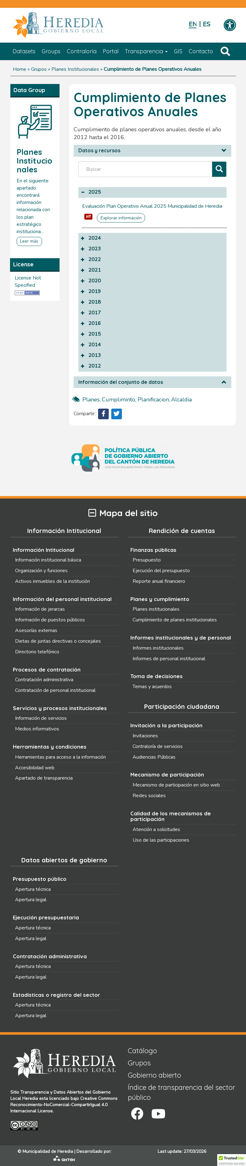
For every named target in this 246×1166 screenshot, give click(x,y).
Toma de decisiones (156, 676)
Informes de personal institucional (169, 658)
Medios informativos (37, 728)
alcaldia (181, 399)
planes (91, 399)
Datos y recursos (99, 151)
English (192, 24)
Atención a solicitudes (156, 829)
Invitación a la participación (166, 725)
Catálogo (142, 1050)
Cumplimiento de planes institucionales (175, 619)
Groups (51, 51)
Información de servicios (41, 718)
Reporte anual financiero (159, 581)
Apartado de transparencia (44, 778)
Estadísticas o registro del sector (56, 994)
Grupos (39, 69)
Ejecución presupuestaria (46, 917)
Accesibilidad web (35, 767)
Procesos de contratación (47, 669)
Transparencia (146, 51)
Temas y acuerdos (152, 686)
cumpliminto (118, 399)
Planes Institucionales (75, 69)
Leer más (29, 241)
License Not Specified (28, 282)
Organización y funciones (41, 570)
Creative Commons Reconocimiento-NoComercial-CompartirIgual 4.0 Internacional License (64, 1104)
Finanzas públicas (153, 549)
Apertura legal (30, 899)
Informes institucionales (158, 648)
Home (19, 69)
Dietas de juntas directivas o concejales (58, 641)
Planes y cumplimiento (159, 599)
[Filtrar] (219, 169)
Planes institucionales (156, 609)
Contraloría (82, 51)
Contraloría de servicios (158, 746)
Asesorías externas (36, 630)
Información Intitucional (43, 549)
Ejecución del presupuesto (161, 570)
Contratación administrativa (44, 679)
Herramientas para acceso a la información (60, 757)
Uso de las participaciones (161, 840)
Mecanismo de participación (167, 774)
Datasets (24, 51)
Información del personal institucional (62, 599)
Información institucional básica (48, 560)
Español (207, 24)
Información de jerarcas (40, 609)
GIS (178, 51)
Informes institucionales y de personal (180, 637)
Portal (110, 51)
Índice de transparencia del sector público (181, 1092)
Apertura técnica (33, 889)
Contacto (201, 51)
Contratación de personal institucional (55, 690)
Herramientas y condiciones (49, 746)
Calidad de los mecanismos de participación (170, 816)
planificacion (153, 399)
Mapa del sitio (123, 513)
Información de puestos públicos (50, 619)
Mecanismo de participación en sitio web (176, 785)
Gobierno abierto (154, 1075)
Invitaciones (145, 735)
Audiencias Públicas (154, 757)
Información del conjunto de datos (120, 382)
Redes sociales (149, 795)
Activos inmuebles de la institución (52, 581)
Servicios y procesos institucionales (60, 708)
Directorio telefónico (37, 651)
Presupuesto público (39, 879)
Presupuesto (147, 560)
